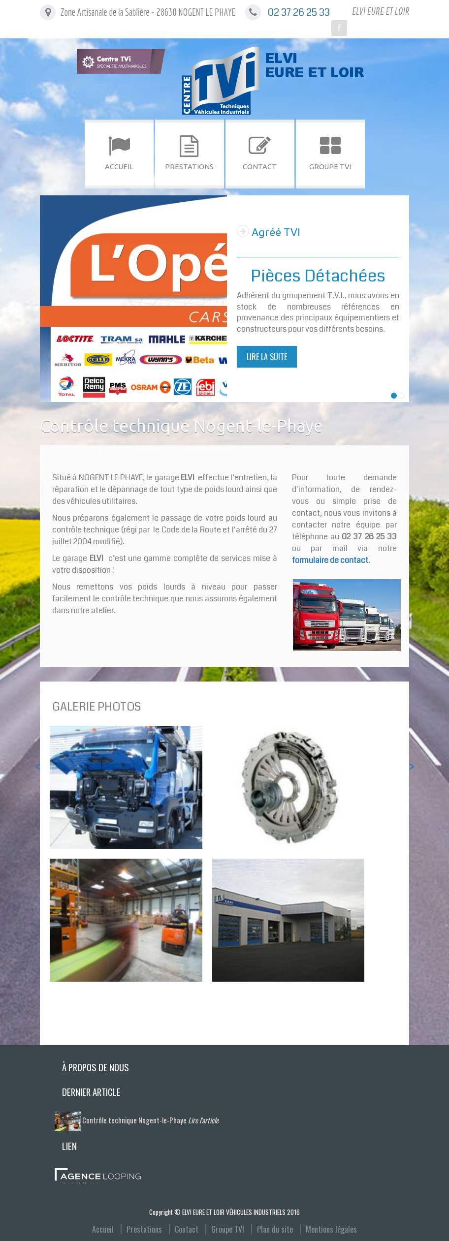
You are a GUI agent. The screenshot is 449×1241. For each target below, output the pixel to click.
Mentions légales (331, 1229)
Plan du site (275, 1229)
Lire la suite (267, 357)
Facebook (339, 28)
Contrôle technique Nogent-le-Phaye (150, 1120)
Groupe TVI (227, 1229)
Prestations (144, 1229)
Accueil (103, 1229)
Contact (186, 1229)
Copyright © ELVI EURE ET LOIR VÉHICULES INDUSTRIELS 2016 (224, 1212)
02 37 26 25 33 (299, 12)
